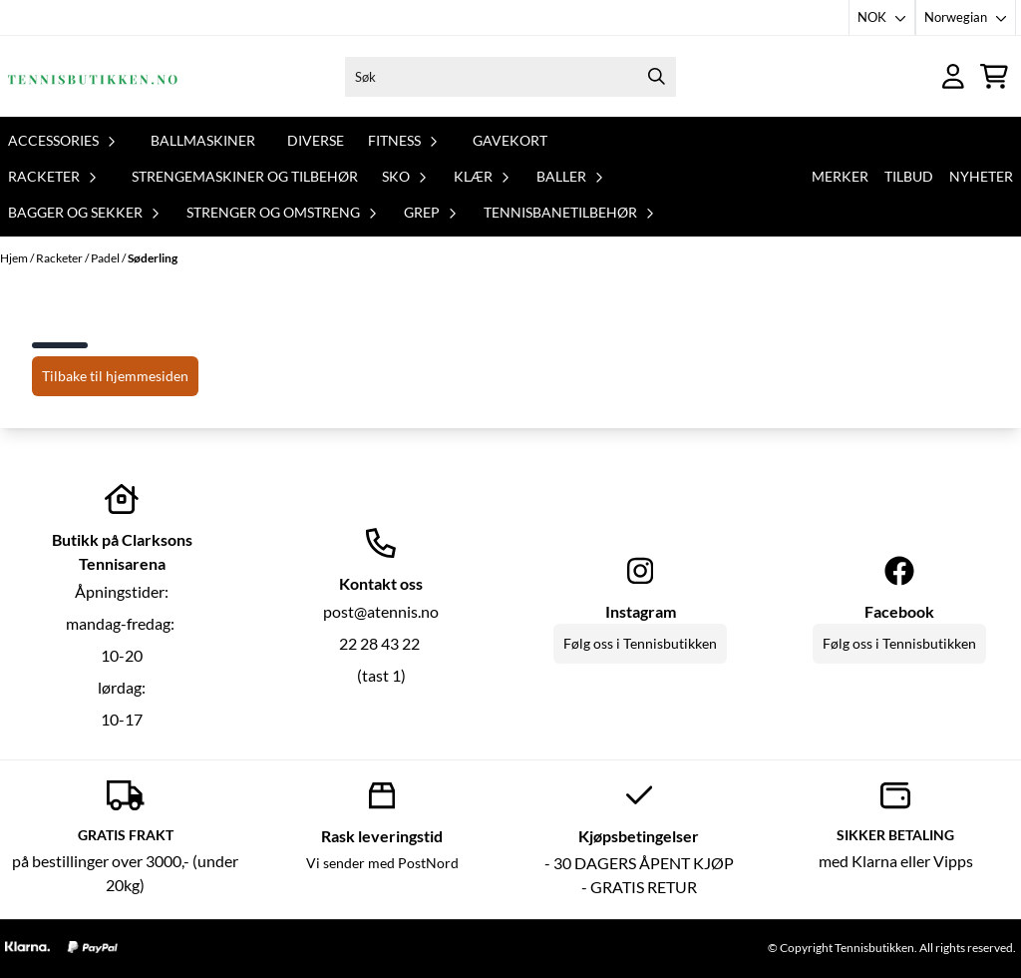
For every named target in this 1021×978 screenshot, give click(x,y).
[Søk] (511, 77)
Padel (106, 257)
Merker (840, 176)
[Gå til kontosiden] (953, 76)
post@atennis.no (381, 611)
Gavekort (510, 140)
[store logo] (92, 76)
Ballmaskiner (203, 140)
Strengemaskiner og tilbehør (245, 176)
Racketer (60, 257)
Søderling (152, 257)
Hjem (15, 257)
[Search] (656, 77)
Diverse (315, 140)
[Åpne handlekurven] (994, 76)
